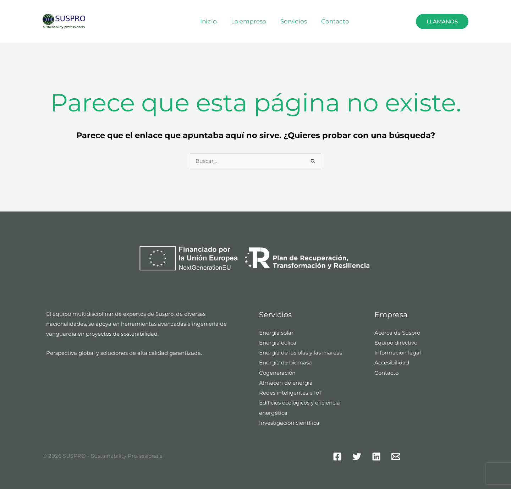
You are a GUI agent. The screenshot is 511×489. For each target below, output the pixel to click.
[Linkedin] (376, 455)
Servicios (299, 21)
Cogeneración (277, 372)
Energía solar (276, 333)
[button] (399, 21)
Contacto (338, 21)
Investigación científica (289, 421)
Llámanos (442, 21)
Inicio (218, 21)
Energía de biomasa (285, 362)
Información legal (397, 352)
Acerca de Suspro (397, 333)
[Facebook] (337, 455)
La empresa (256, 21)
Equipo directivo (395, 343)
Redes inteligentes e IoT (290, 392)
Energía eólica (277, 343)
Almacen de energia (286, 382)
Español (387, 21)
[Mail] (395, 455)
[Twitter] (356, 455)
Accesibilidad (391, 362)
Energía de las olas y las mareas (300, 352)
